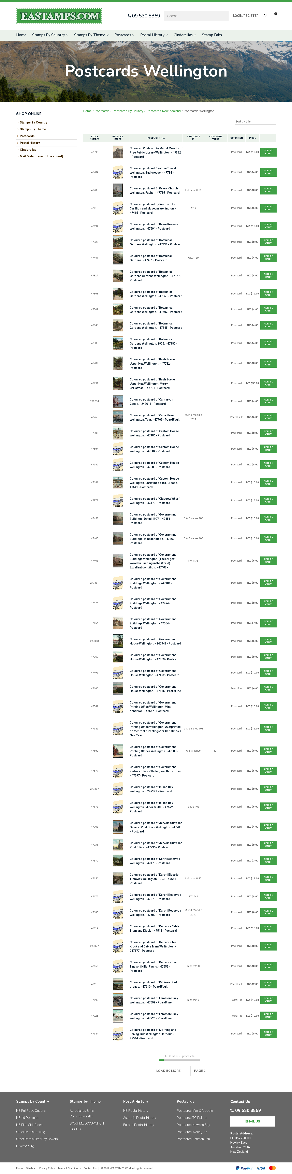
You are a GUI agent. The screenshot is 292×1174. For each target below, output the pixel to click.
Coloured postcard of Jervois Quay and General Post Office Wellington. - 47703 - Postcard (156, 827)
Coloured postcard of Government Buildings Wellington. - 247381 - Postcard (153, 583)
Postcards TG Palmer (192, 1118)
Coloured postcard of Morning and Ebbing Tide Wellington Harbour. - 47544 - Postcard (153, 1034)
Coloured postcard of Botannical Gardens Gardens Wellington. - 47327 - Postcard (155, 276)
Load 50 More (168, 1071)
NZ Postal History (135, 1111)
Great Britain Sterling (30, 1132)
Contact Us (90, 1168)
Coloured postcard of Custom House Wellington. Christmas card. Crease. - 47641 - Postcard (155, 483)
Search (224, 16)
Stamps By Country (48, 34)
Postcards (123, 34)
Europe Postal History (138, 1125)
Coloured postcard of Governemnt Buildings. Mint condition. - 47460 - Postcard (153, 539)
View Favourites (265, 16)
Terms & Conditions (69, 1168)
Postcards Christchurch (193, 1139)
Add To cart (268, 152)
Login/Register (246, 16)
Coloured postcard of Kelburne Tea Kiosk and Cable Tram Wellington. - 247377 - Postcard (153, 946)
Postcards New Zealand (163, 111)
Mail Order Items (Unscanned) (41, 156)
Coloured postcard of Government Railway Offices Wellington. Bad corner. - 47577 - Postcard (156, 771)
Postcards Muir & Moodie (195, 1111)
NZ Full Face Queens (31, 1111)
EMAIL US (252, 1121)
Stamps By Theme (89, 34)
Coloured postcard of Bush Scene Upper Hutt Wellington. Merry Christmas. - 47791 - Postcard (152, 384)
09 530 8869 (146, 16)
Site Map (31, 1168)
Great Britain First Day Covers (37, 1139)
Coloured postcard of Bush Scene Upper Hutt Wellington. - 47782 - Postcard (152, 363)
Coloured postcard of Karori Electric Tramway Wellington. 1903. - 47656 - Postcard (154, 879)
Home (21, 34)
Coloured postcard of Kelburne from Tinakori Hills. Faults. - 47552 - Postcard (154, 966)
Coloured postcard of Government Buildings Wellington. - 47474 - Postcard (153, 603)
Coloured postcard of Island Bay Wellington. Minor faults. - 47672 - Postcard (152, 807)
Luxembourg (25, 1146)
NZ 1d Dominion (27, 1118)
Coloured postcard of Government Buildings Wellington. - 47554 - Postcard (153, 623)
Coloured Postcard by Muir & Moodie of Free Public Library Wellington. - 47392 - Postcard (156, 152)
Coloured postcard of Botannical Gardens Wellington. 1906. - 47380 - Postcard (153, 343)
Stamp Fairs (212, 34)
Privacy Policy (47, 1168)
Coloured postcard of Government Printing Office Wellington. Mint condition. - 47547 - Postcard (153, 707)
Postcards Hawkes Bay (193, 1125)
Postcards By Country (128, 111)
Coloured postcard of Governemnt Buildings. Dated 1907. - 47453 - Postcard (153, 519)
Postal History (152, 34)
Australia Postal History (139, 1118)
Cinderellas (183, 34)
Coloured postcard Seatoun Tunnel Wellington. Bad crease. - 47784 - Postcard (153, 172)
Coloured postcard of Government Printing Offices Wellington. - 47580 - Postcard (154, 751)
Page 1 (200, 1071)
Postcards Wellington (199, 111)
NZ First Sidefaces (29, 1125)
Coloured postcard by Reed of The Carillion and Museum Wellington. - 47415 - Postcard (153, 208)
